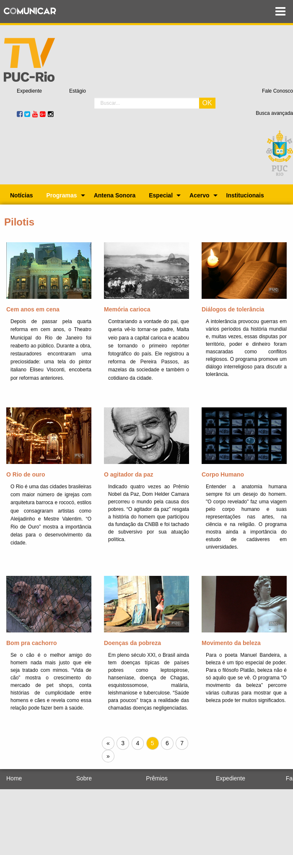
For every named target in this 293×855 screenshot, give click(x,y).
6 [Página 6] (167, 743)
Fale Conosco (277, 91)
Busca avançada (274, 113)
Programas (61, 195)
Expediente (29, 91)
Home (14, 778)
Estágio (77, 91)
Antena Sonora (115, 195)
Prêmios (156, 778)
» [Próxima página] (110, 756)
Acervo (199, 195)
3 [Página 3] (122, 743)
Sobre (84, 778)
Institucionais (245, 195)
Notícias (21, 195)
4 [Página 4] (138, 743)
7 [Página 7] (182, 743)
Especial (161, 195)
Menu (280, 11)
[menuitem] (21, 195)
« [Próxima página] (110, 743)
